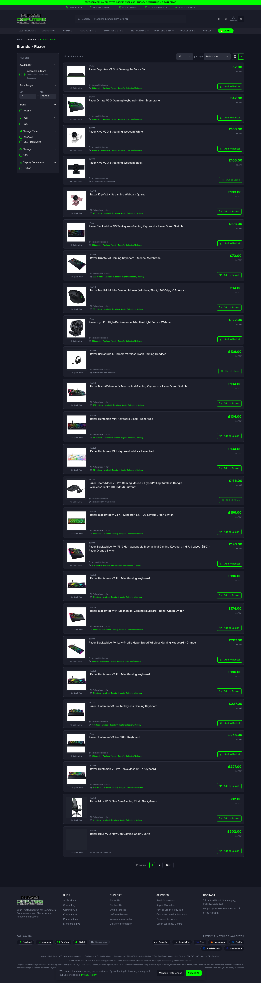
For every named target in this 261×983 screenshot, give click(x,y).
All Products (27, 30)
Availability (37, 65)
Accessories (189, 30)
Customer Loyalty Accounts (171, 914)
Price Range (37, 85)
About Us (115, 900)
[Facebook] (25, 942)
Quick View (77, 89)
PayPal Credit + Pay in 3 (169, 909)
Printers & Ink (164, 30)
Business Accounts (166, 919)
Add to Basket (229, 87)
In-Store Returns (119, 914)
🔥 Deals (226, 30)
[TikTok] (80, 942)
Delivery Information (121, 923)
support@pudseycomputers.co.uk (221, 908)
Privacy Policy (89, 974)
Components (89, 30)
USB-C (25, 168)
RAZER (25, 110)
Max (42, 92)
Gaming (69, 30)
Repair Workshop (165, 905)
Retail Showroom (165, 900)
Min (21, 92)
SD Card (26, 137)
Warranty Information (121, 919)
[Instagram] (44, 942)
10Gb (24, 155)
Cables (208, 30)
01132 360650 (211, 913)
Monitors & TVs (115, 30)
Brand (37, 104)
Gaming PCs (70, 909)
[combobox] (184, 56)
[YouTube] (63, 942)
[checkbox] (20, 74)
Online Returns (118, 909)
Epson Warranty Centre (169, 923)
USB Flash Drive (30, 141)
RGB (23, 123)
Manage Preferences (170, 973)
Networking (140, 30)
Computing (49, 30)
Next (168, 879)
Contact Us (116, 905)
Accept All (193, 973)
